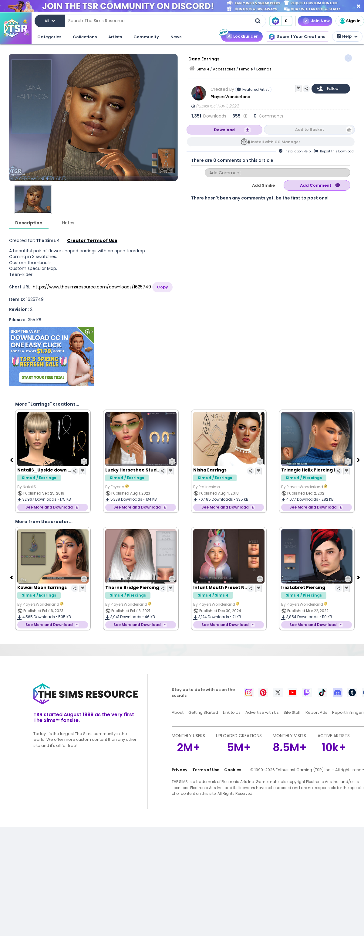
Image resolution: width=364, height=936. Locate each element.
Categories (49, 37)
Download (224, 129)
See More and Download (49, 507)
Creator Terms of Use (92, 240)
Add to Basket (309, 129)
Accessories (224, 69)
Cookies (232, 770)
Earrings (263, 69)
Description (28, 223)
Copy (162, 287)
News (175, 37)
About (178, 712)
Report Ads (316, 712)
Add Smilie (263, 185)
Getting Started (203, 712)
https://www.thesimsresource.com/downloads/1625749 (92, 287)
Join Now (320, 21)
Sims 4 (203, 69)
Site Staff (292, 712)
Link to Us (232, 712)
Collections (85, 37)
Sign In (350, 21)
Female (246, 69)
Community (146, 37)
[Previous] (12, 460)
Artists (115, 37)
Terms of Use (205, 770)
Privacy (179, 770)
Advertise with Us (262, 712)
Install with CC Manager (275, 142)
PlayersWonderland (230, 97)
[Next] (359, 460)
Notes (68, 223)
